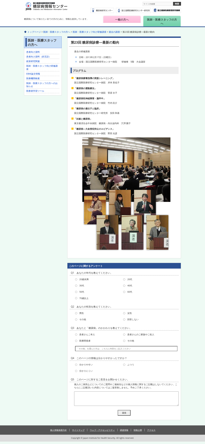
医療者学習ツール (35, 90)
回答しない (133, 319)
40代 (129, 285)
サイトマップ (78, 432)
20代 (129, 279)
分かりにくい (86, 370)
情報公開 (138, 432)
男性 (81, 313)
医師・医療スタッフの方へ (162, 21)
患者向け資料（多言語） (38, 56)
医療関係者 (84, 340)
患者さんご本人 (87, 334)
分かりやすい (86, 364)
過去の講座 (114, 31)
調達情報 (124, 432)
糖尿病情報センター (54, 8)
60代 (129, 291)
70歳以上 (84, 298)
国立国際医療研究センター (167, 10)
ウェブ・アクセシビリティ (102, 432)
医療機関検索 (33, 78)
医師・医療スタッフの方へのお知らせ (42, 85)
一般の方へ (122, 19)
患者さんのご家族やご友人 (140, 334)
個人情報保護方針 (58, 432)
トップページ (34, 31)
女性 (129, 313)
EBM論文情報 (33, 73)
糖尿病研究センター (102, 10)
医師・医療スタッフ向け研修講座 (89, 31)
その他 (82, 319)
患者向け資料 (33, 51)
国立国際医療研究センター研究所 (133, 10)
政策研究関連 (33, 61)
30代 (81, 285)
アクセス (151, 432)
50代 (81, 291)
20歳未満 (84, 279)
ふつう (130, 364)
